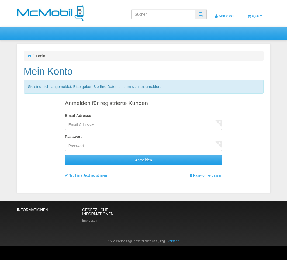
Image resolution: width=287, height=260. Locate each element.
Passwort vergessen (206, 175)
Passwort (73, 136)
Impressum (90, 220)
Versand (173, 241)
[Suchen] (163, 14)
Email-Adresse (78, 115)
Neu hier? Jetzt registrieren (86, 175)
